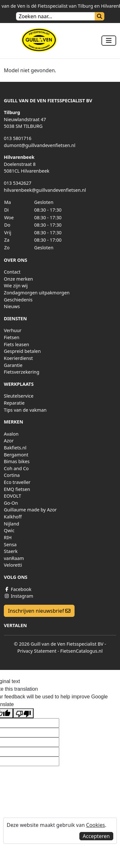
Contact (12, 272)
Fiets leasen (16, 344)
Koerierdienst (18, 358)
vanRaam (14, 558)
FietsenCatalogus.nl (81, 651)
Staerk (11, 551)
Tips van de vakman (25, 410)
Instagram (18, 596)
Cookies (95, 824)
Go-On (11, 503)
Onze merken (18, 279)
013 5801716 (17, 138)
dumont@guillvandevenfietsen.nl (39, 145)
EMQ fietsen (17, 489)
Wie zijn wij (16, 286)
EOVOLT (12, 496)
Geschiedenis (18, 300)
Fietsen (11, 337)
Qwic (9, 530)
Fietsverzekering (21, 372)
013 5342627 (17, 183)
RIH (8, 537)
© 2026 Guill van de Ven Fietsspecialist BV (58, 644)
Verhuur (12, 330)
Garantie (13, 365)
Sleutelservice (19, 396)
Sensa (10, 544)
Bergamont (16, 455)
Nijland (11, 524)
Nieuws (12, 306)
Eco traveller (17, 482)
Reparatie (14, 403)
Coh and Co (16, 468)
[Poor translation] (23, 713)
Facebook (17, 589)
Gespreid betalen (22, 351)
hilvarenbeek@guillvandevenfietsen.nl (45, 190)
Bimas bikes (17, 461)
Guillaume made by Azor (30, 510)
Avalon (11, 434)
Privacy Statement (36, 651)
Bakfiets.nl (15, 448)
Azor (9, 441)
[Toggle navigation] (108, 40)
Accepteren (96, 836)
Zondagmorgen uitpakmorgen (36, 293)
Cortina (12, 475)
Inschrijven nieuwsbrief (39, 610)
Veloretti (13, 565)
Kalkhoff (13, 517)
